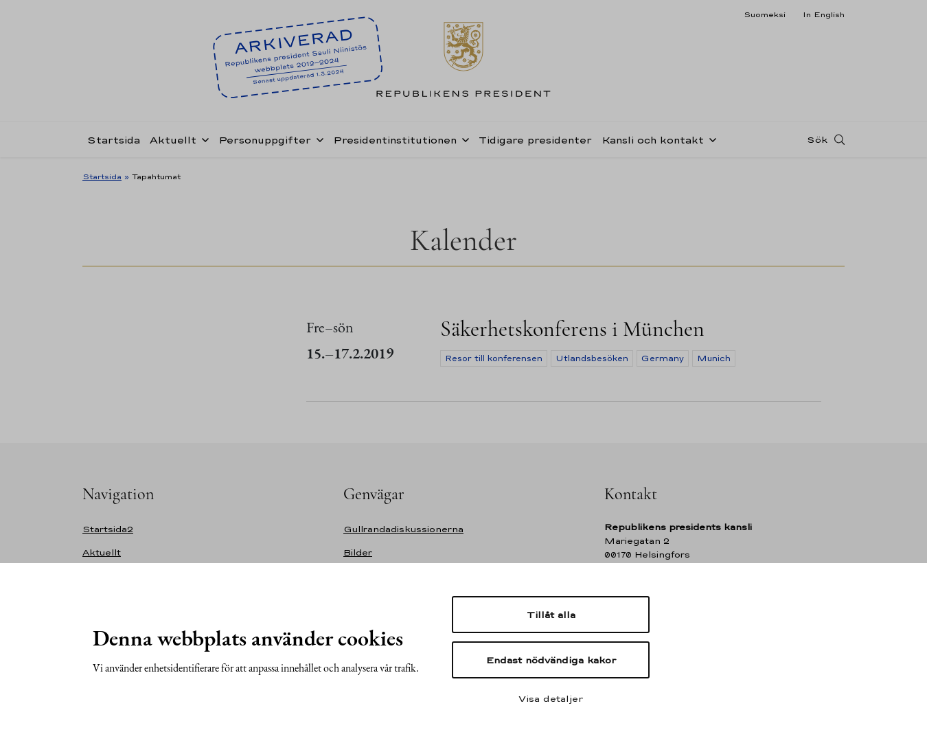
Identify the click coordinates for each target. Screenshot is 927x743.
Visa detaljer (550, 698)
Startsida (113, 139)
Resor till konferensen (493, 358)
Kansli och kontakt (653, 139)
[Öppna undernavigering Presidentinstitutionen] (463, 138)
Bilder (357, 552)
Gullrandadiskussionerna (403, 529)
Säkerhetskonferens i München (572, 328)
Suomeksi (765, 14)
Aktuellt (173, 139)
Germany (662, 358)
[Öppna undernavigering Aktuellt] (202, 138)
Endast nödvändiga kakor (551, 660)
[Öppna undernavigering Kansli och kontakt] (710, 138)
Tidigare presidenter (535, 139)
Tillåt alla (551, 614)
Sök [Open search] (817, 139)
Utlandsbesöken (592, 358)
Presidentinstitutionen (395, 139)
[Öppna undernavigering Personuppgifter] (317, 138)
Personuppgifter (264, 139)
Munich (714, 358)
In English (824, 14)
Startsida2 (107, 529)
